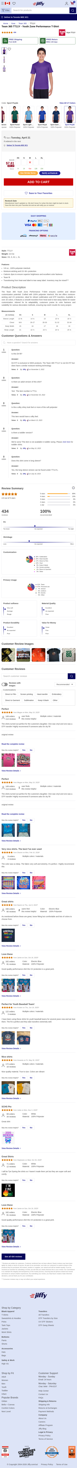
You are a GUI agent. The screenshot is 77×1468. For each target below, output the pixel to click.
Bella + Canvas (8, 1405)
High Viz (5, 1364)
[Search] (72, 10)
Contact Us (43, 1394)
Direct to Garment (12, 700)
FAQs (41, 1398)
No (31, 750)
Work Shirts (6, 1332)
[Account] (66, 3)
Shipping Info (44, 1405)
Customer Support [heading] (48, 1373)
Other (55, 700)
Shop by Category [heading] (11, 1307)
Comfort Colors (8, 1408)
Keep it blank (43, 700)
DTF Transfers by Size (48, 1318)
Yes (23, 750)
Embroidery (56, 694)
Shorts (4, 1344)
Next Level (6, 1411)
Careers (42, 1422)
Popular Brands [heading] (10, 1397)
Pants (4, 1340)
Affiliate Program (46, 1425)
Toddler (5, 1390)
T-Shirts (5, 1315)
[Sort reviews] (64, 684)
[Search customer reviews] (35, 676)
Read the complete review (13, 744)
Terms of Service (46, 1439)
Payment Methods (46, 1411)
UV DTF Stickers (46, 1322)
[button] (5, 10)
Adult (4, 1377)
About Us (42, 1418)
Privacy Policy (45, 1436)
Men (3, 1384)
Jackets (5, 1329)
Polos (4, 1322)
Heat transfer (42, 694)
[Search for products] (40, 10)
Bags (4, 1355)
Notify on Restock (49, 173)
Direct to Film (10, 694)
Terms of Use (61, 1464)
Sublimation (29, 700)
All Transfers (44, 1315)
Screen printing (26, 694)
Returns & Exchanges (48, 1408)
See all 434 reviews (13, 1257)
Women (5, 1380)
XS (18, 158)
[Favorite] (9, 49)
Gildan (4, 1401)
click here (66, 442)
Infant (4, 1394)
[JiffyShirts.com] (38, 4)
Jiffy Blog (42, 1429)
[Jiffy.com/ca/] (38, 1295)
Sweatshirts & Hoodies (11, 1318)
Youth (4, 1387)
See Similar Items (28, 173)
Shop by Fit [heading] (8, 1373)
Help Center (44, 1391)
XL (42, 158)
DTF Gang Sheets (46, 1325)
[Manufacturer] (62, 32)
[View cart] (72, 3)
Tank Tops (6, 1325)
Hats (4, 1352)
